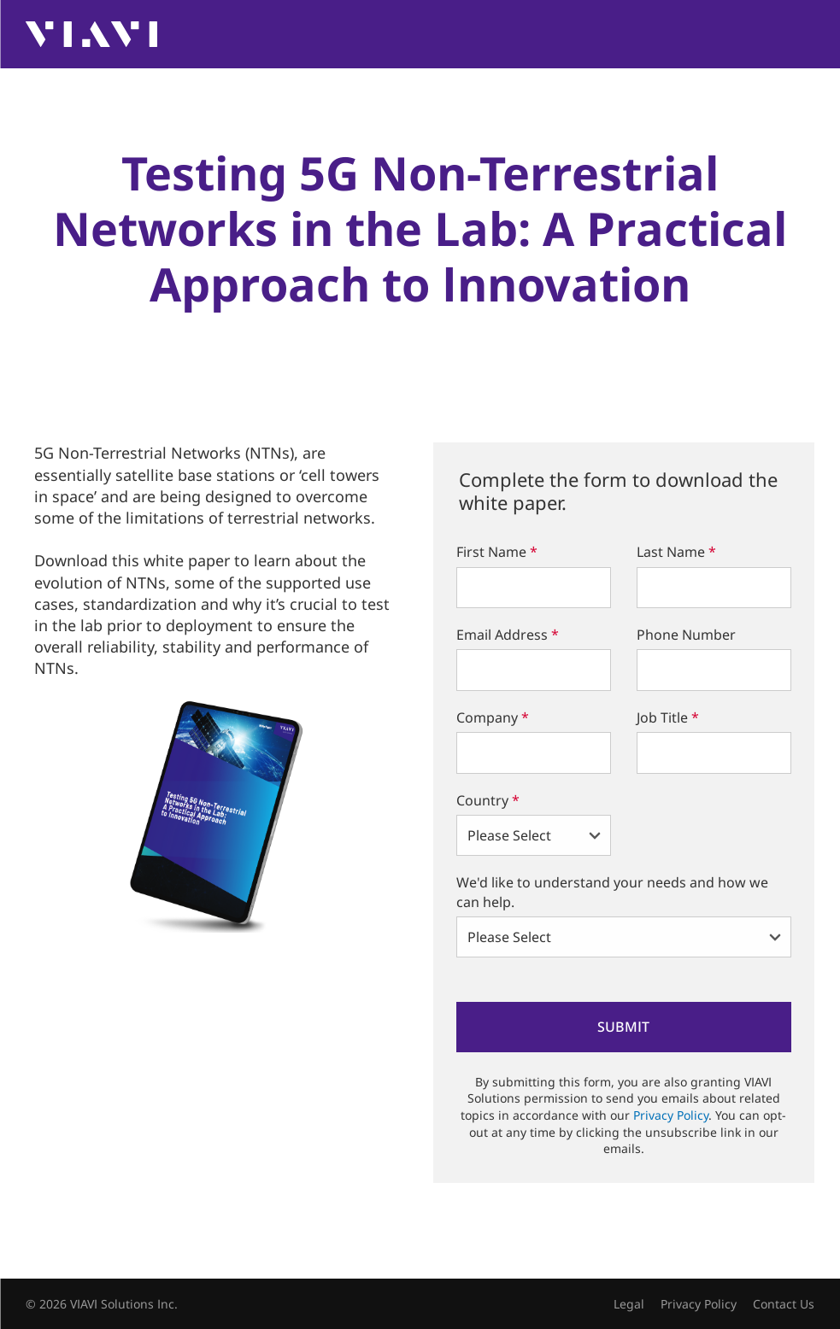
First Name (496, 551)
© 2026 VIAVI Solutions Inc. (102, 1304)
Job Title (668, 717)
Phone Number (686, 634)
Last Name (676, 551)
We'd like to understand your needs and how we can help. (612, 891)
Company (492, 717)
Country (488, 800)
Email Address (507, 634)
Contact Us (783, 1304)
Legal (629, 1304)
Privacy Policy (670, 1115)
